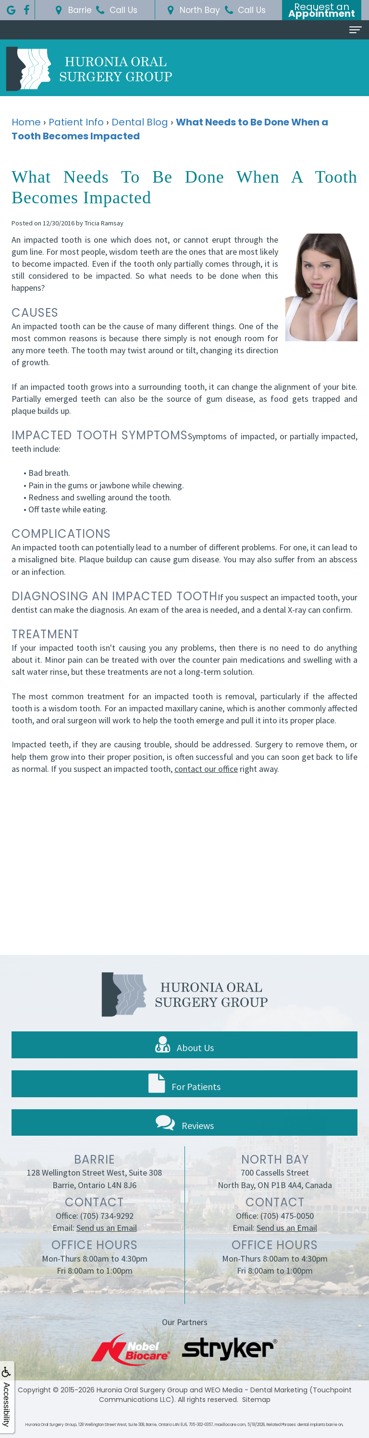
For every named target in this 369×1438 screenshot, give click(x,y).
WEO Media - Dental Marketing (256, 1390)
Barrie (72, 10)
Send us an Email (106, 1239)
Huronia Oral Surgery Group (142, 1390)
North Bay (192, 10)
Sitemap (256, 1399)
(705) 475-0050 (287, 1227)
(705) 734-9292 (107, 1227)
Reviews (185, 1134)
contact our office (206, 768)
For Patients (184, 1095)
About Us (184, 1056)
